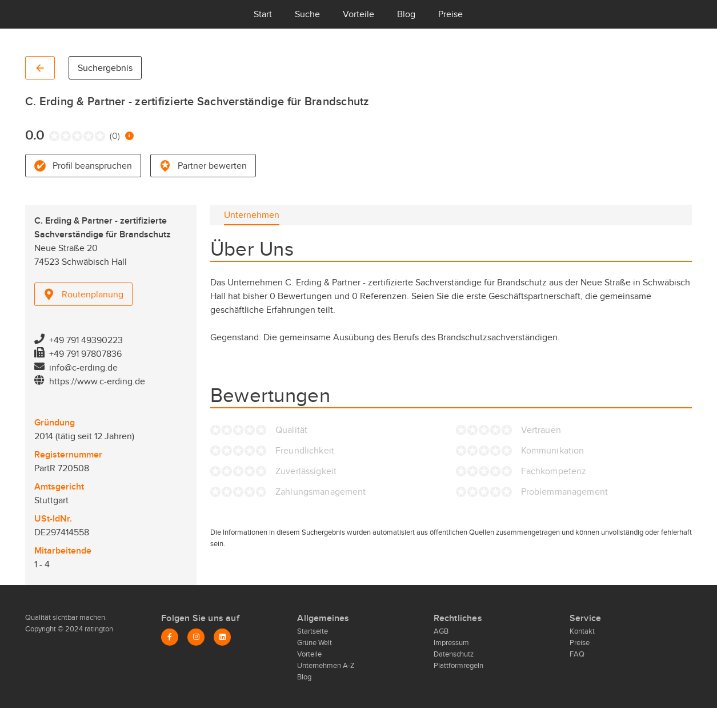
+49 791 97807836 (85, 354)
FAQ (577, 654)
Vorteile (358, 14)
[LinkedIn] (222, 637)
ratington (98, 629)
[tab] (251, 215)
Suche (307, 14)
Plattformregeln (458, 665)
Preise (450, 14)
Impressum (451, 642)
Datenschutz (454, 654)
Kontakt (582, 631)
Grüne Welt (314, 642)
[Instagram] (196, 637)
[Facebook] (169, 637)
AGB (441, 631)
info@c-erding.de (83, 367)
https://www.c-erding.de (97, 381)
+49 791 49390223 (86, 340)
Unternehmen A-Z (326, 665)
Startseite (312, 631)
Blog (406, 14)
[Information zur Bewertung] (129, 136)
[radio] (51, 136)
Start (263, 14)
